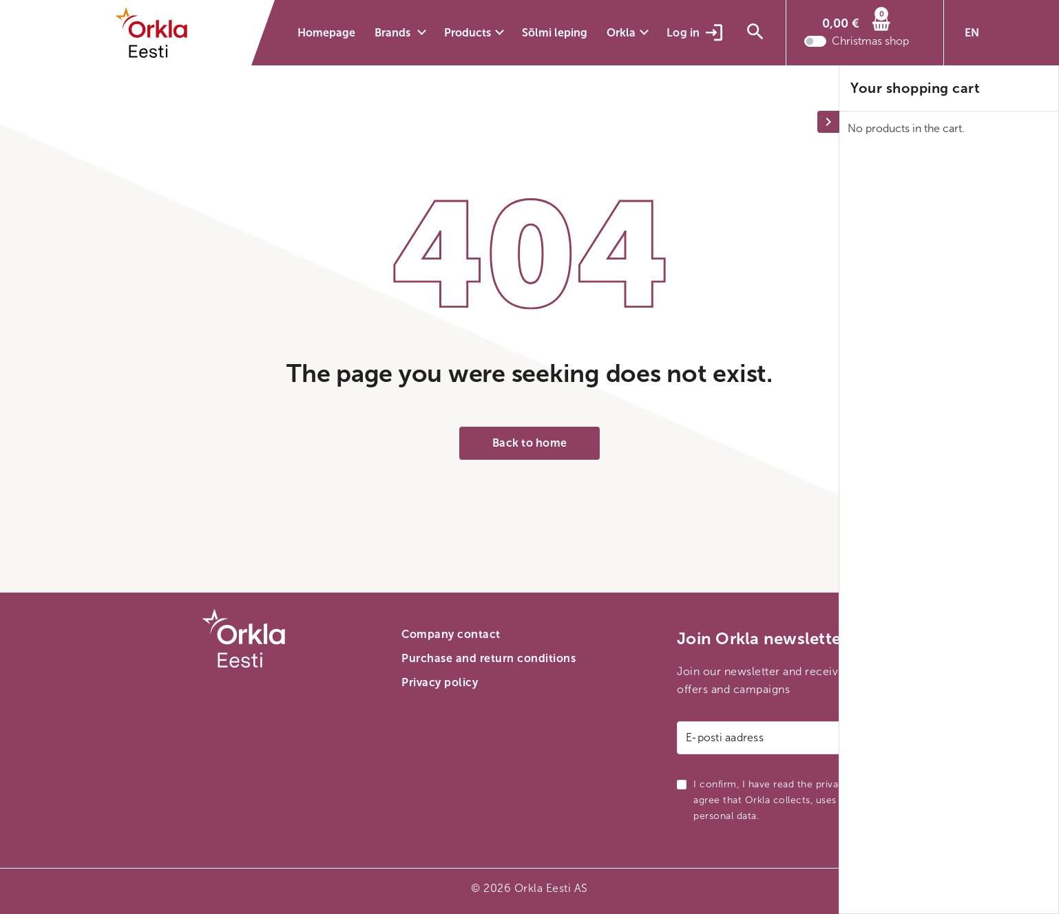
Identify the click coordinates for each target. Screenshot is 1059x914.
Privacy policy (439, 682)
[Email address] (805, 737)
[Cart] (857, 23)
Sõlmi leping (554, 32)
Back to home (529, 442)
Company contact (451, 634)
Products (467, 32)
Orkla (621, 32)
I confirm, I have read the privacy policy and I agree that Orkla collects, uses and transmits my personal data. (806, 800)
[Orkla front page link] (160, 33)
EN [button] (972, 32)
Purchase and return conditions (488, 658)
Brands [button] (394, 32)
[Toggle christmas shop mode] (815, 44)
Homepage (326, 32)
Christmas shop (870, 44)
